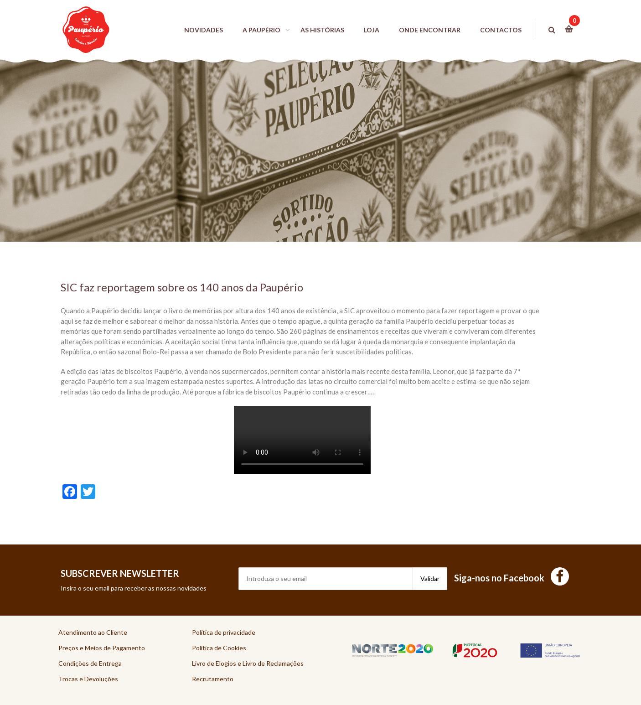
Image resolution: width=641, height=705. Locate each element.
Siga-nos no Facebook (511, 577)
